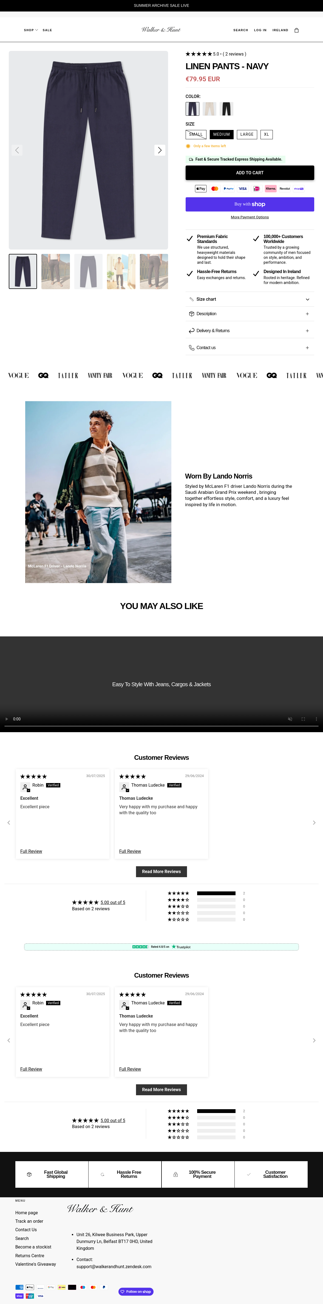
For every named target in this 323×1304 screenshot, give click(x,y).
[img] (33, 776)
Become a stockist (33, 1247)
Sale (47, 30)
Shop (31, 30)
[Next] (314, 822)
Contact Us (26, 1229)
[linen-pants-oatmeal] (209, 109)
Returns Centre (29, 1255)
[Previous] (8, 822)
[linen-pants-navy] (192, 109)
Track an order (29, 1221)
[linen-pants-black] (226, 109)
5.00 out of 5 (113, 902)
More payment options (250, 217)
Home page (26, 1212)
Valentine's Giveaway (35, 1264)
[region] (161, 5)
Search (22, 1238)
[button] (240, 30)
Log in (260, 30)
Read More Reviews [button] (161, 871)
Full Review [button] (31, 851)
